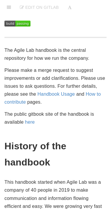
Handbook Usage (56, 94)
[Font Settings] (69, 7)
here (30, 122)
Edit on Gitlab (39, 7)
